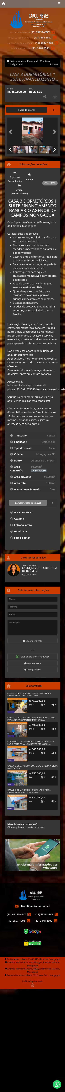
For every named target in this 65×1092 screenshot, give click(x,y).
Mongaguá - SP (34, 61)
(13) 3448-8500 (40, 48)
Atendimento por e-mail (32, 906)
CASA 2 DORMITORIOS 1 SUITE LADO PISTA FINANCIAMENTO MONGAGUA (29, 791)
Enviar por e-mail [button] (32, 640)
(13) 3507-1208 (44, 43)
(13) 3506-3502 (42, 37)
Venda (21, 61)
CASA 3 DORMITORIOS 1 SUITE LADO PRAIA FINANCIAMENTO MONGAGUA (29, 694)
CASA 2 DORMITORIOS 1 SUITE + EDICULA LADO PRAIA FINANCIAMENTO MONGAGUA (31, 718)
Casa (47, 61)
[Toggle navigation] (59, 3)
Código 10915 (16, 64)
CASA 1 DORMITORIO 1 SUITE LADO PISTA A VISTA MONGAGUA (32, 767)
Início (11, 61)
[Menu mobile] (3, 3)
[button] (11, 132)
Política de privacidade (32, 981)
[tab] (26, 110)
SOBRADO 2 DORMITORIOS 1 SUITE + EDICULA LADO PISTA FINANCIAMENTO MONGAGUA (30, 742)
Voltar (54, 64)
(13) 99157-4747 (40, 32)
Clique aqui (13, 827)
